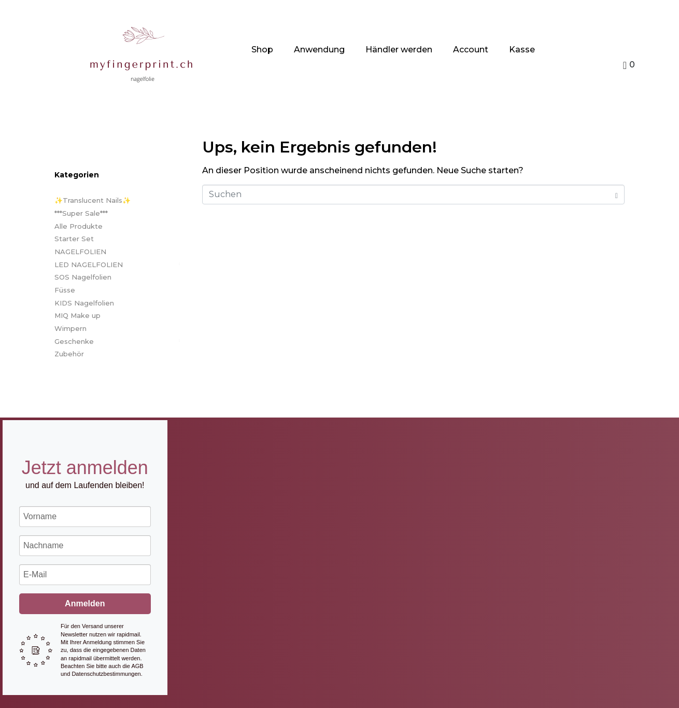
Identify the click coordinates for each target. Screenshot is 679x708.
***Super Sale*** (81, 213)
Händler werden (398, 49)
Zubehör (69, 354)
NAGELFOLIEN (80, 251)
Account (470, 49)
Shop (262, 49)
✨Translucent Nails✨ (92, 200)
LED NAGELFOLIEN (88, 264)
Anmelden (85, 603)
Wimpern (70, 328)
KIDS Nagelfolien (84, 303)
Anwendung (319, 49)
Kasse (522, 49)
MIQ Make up (77, 315)
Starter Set (74, 238)
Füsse (64, 290)
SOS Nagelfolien (82, 277)
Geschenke (74, 341)
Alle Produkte (78, 226)
